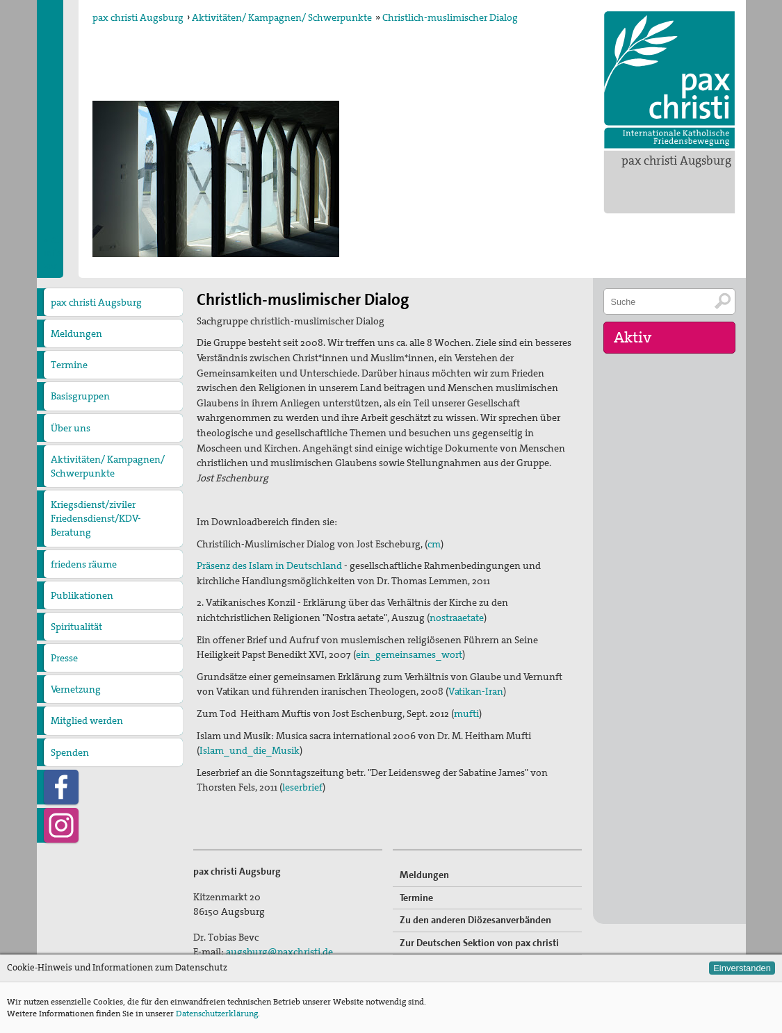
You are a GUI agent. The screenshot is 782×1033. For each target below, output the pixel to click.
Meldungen (76, 333)
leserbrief (302, 787)
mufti (466, 713)
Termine (69, 364)
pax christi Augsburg (676, 160)
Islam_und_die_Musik (249, 750)
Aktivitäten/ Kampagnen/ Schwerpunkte (282, 17)
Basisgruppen (80, 396)
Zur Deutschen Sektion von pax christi (479, 942)
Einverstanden (742, 968)
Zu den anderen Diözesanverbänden (475, 920)
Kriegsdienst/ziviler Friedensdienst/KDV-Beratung (96, 518)
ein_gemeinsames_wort (409, 654)
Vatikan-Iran (475, 691)
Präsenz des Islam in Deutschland (269, 565)
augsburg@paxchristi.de (279, 951)
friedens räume (84, 564)
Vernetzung (76, 689)
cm (434, 544)
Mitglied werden (87, 720)
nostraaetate (457, 617)
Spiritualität (76, 626)
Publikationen (82, 595)
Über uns (70, 428)
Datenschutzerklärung (217, 1013)
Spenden (70, 752)
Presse (64, 658)
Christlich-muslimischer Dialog (450, 17)
